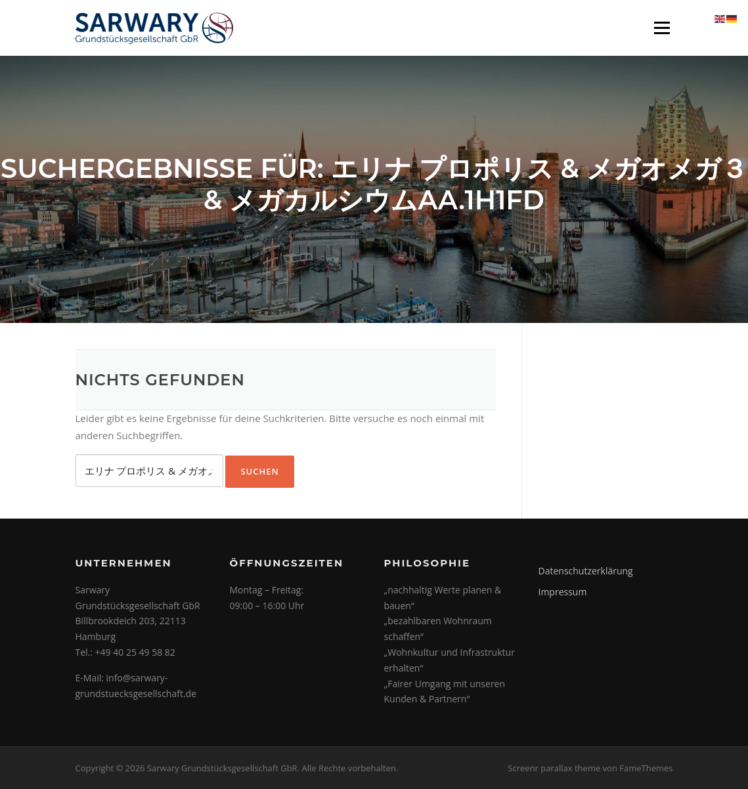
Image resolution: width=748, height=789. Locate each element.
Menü (661, 27)
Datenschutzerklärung (586, 571)
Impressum (563, 592)
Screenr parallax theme (554, 768)
